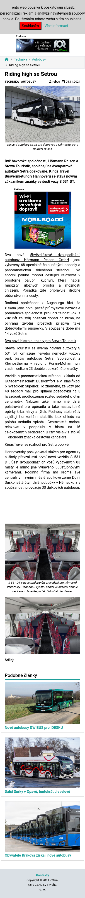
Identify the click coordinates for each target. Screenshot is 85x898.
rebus (54, 81)
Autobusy (39, 59)
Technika (20, 59)
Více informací (56, 26)
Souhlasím (30, 26)
